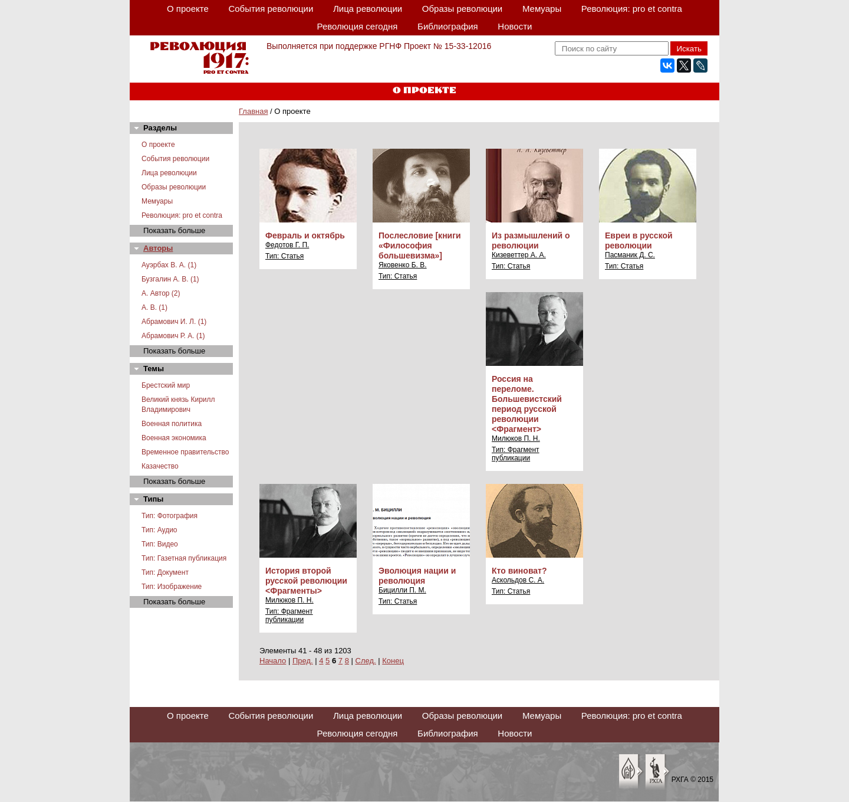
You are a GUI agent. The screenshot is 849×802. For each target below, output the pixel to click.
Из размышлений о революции (531, 240)
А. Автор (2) (161, 293)
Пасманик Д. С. (630, 255)
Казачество (160, 466)
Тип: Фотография (170, 516)
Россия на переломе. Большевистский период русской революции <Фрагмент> (527, 404)
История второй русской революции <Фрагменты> (306, 580)
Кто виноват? (519, 570)
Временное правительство (185, 452)
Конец (393, 660)
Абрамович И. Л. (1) (174, 321)
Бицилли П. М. (402, 590)
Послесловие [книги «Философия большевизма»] (420, 245)
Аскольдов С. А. (518, 580)
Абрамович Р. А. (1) (173, 336)
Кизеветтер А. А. (519, 255)
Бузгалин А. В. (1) (170, 279)
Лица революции (367, 9)
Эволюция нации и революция (417, 575)
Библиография (447, 26)
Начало (272, 660)
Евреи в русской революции (639, 240)
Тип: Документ (165, 572)
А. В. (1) (154, 307)
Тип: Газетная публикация (184, 558)
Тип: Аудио (159, 530)
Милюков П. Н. (516, 438)
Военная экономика (174, 438)
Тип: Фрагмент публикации (515, 454)
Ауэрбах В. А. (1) (169, 265)
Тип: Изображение (172, 586)
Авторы (158, 248)
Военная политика (172, 424)
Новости (515, 26)
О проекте (188, 9)
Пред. (302, 660)
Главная (253, 111)
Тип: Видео (160, 544)
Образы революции (462, 9)
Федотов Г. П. (287, 245)
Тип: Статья (284, 256)
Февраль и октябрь (305, 235)
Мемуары (541, 9)
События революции (270, 9)
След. (366, 660)
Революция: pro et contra (631, 9)
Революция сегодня (357, 26)
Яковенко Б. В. (403, 265)
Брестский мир (166, 385)
